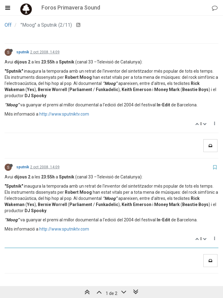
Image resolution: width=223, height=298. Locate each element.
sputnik (22, 52)
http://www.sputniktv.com (64, 114)
